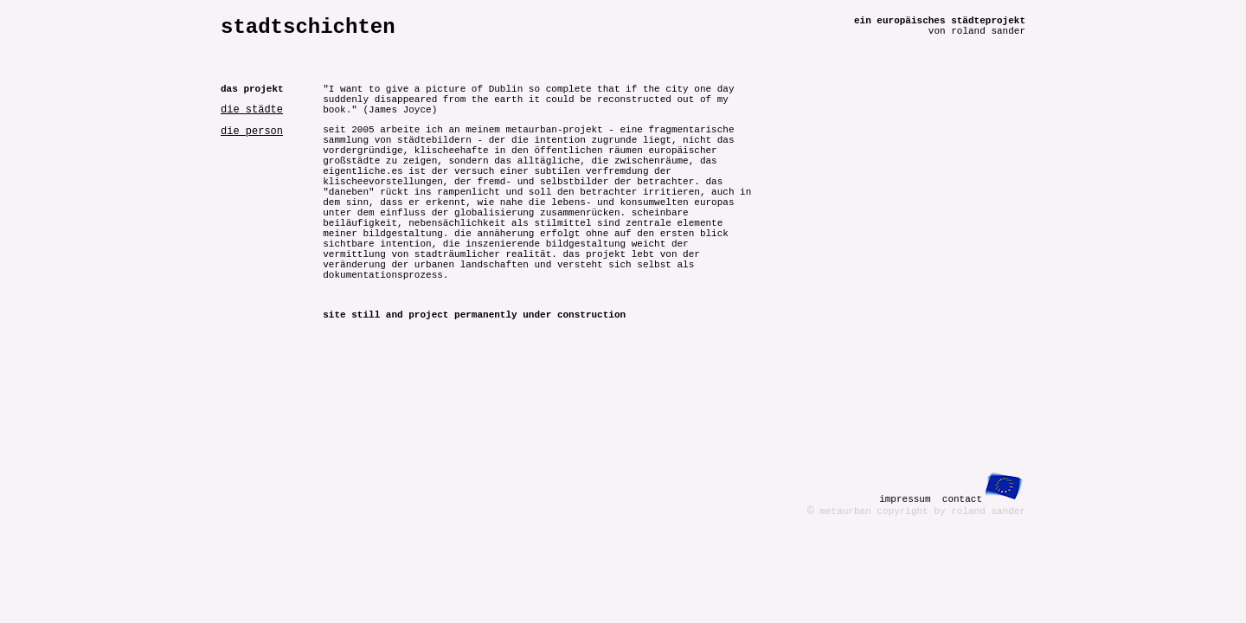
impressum (904, 499)
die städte (252, 110)
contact (962, 499)
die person (252, 131)
